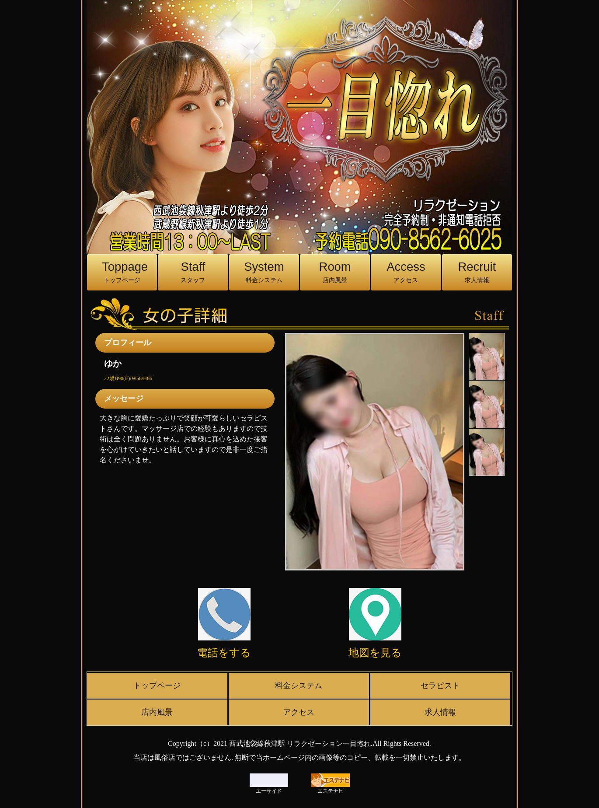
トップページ (157, 685)
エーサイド (269, 783)
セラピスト (440, 685)
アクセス (298, 712)
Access (406, 272)
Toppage (125, 272)
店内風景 (157, 712)
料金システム (298, 685)
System (264, 272)
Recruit (477, 272)
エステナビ (330, 783)
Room (335, 272)
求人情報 (440, 712)
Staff (193, 272)
